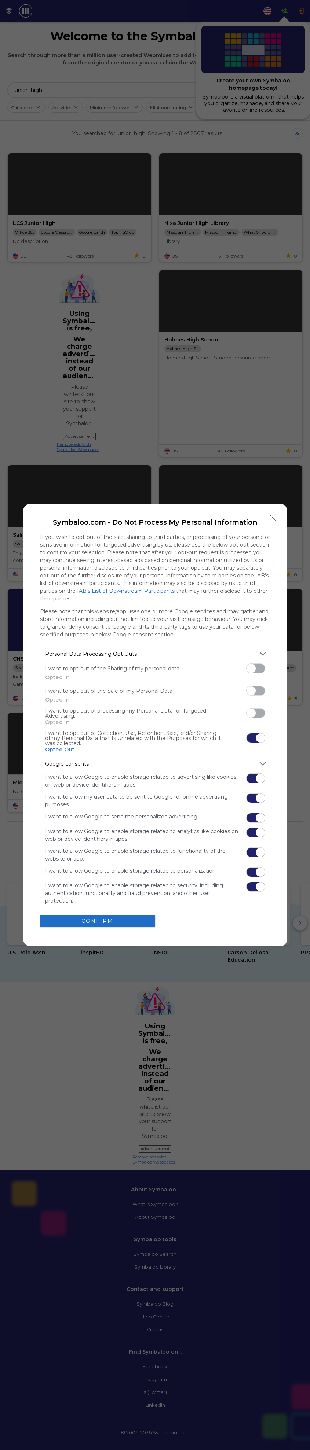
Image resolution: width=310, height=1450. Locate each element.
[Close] (273, 518)
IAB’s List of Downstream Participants (126, 591)
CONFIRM (97, 920)
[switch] (255, 668)
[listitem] (155, 653)
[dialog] (155, 725)
